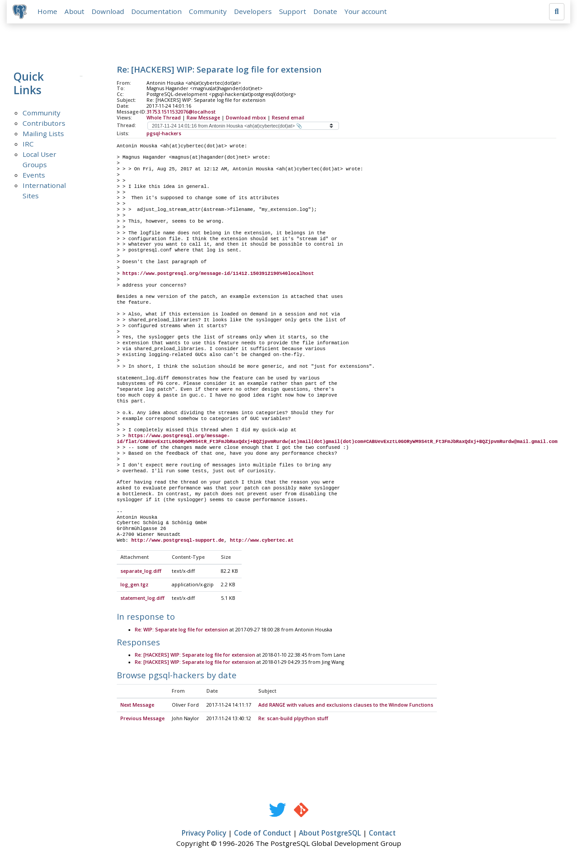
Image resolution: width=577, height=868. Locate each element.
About (76, 12)
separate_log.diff (140, 573)
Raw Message (203, 119)
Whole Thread (164, 119)
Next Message (137, 707)
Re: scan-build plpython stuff (293, 720)
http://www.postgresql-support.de (177, 542)
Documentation (158, 12)
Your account (367, 12)
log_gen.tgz (134, 586)
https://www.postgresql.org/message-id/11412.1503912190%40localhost (218, 275)
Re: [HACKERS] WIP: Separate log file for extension (195, 657)
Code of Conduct (262, 834)
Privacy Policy (204, 834)
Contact (382, 834)
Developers (254, 12)
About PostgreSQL (330, 834)
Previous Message (142, 720)
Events (34, 176)
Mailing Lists (43, 134)
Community (209, 12)
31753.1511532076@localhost (181, 113)
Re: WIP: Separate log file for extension (181, 631)
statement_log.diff (142, 600)
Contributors (44, 124)
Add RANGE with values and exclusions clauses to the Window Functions (345, 707)
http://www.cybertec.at (262, 542)
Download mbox (246, 119)
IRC (28, 145)
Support (293, 12)
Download (109, 12)
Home (49, 12)
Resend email (288, 119)
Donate (327, 12)
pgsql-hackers (164, 135)
